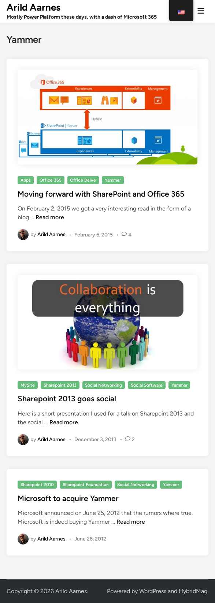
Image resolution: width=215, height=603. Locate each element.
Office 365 (51, 180)
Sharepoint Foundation (86, 484)
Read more (50, 217)
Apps (26, 180)
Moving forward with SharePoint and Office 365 (101, 193)
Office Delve (83, 180)
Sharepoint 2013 (60, 385)
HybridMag (193, 591)
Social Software (147, 385)
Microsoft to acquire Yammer (68, 498)
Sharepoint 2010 (37, 484)
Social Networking (103, 385)
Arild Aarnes (33, 7)
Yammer (113, 180)
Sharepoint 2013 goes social (67, 398)
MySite (28, 385)
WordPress (152, 591)
